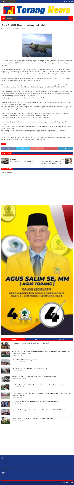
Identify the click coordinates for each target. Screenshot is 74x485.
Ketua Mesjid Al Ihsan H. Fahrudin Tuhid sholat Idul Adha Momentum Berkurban (35, 401)
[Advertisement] (37, 438)
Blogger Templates (23, 482)
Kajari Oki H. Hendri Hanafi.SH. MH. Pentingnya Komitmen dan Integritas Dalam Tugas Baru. (39, 385)
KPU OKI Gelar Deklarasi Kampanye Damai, (24, 360)
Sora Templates (12, 482)
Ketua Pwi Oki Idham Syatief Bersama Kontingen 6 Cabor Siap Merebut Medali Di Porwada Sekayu (41, 410)
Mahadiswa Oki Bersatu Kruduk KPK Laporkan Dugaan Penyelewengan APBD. (35, 376)
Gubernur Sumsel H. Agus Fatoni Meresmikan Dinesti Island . (30, 368)
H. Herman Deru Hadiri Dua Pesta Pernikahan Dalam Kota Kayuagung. (32, 418)
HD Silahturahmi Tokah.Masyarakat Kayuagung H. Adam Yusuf (30, 343)
